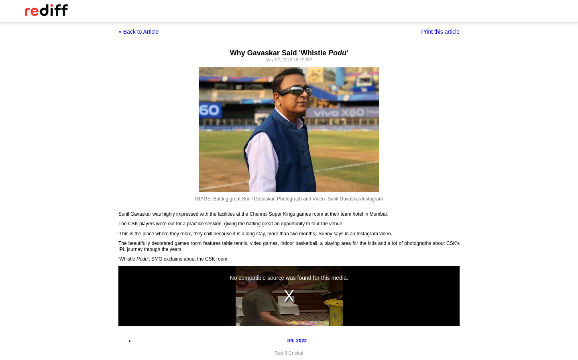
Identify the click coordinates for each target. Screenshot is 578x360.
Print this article (440, 31)
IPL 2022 (297, 341)
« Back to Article (138, 31)
